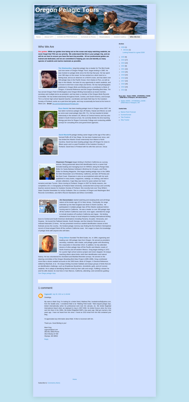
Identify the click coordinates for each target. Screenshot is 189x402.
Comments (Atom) (54, 383)
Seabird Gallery (120, 37)
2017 (123, 81)
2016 (123, 84)
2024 (123, 60)
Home (75, 379)
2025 (123, 57)
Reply (46, 339)
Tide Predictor (125, 117)
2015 (123, 87)
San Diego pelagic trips (47, 273)
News (38, 37)
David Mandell (64, 135)
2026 (123, 47)
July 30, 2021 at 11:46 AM (61, 294)
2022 (123, 66)
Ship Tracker (125, 120)
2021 (123, 69)
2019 (123, 75)
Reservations (104, 37)
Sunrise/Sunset (126, 115)
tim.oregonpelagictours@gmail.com (65, 104)
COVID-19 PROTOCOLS (67, 37)
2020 (123, 72)
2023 (123, 63)
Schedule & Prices (88, 37)
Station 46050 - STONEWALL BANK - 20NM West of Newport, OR (133, 102)
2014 (123, 90)
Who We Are (135, 37)
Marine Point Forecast (128, 112)
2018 (123, 78)
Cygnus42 (48, 294)
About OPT (49, 37)
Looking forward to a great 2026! (134, 52)
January (126, 50)
